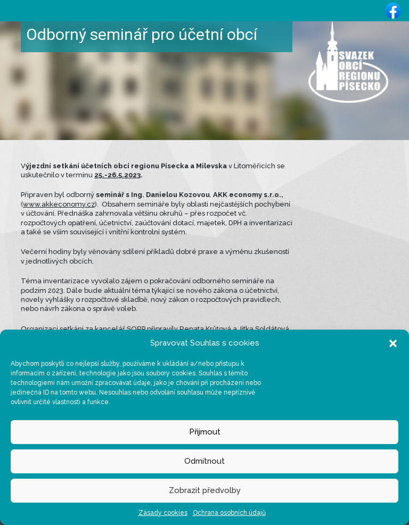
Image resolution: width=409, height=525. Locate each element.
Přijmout (204, 432)
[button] (393, 343)
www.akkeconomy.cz (59, 204)
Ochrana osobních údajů (229, 512)
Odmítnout (204, 461)
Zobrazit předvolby (205, 490)
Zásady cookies (162, 512)
